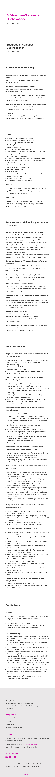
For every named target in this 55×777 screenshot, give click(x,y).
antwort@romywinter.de (31, 744)
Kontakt (8, 721)
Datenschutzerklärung (13, 728)
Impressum (9, 724)
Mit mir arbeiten (11, 718)
